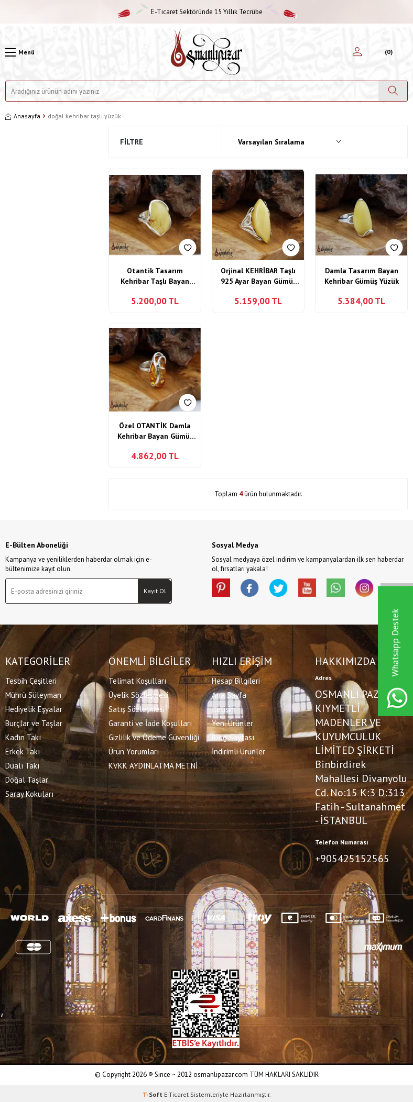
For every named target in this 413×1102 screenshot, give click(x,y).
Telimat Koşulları (137, 680)
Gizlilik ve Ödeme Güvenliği (153, 736)
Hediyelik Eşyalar (33, 708)
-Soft (153, 1092)
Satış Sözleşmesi (136, 708)
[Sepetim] (387, 52)
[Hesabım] (357, 52)
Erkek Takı (22, 750)
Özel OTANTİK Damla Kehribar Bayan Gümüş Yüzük (155, 431)
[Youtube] (316, 588)
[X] (285, 588)
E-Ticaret (176, 1092)
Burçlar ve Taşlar (33, 722)
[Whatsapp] (348, 588)
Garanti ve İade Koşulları (150, 722)
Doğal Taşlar (26, 779)
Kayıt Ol (155, 591)
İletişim (224, 708)
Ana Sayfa (229, 694)
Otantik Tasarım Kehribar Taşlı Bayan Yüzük (155, 276)
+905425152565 (352, 857)
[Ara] (392, 91)
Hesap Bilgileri (236, 680)
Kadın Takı (23, 736)
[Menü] (20, 52)
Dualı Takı (22, 765)
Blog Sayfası (233, 736)
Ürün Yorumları (133, 750)
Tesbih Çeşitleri (31, 680)
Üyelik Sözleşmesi (138, 694)
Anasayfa (22, 116)
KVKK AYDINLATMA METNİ (153, 765)
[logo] (206, 52)
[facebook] (253, 588)
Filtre (131, 142)
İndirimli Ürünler (238, 750)
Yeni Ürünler (232, 722)
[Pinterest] (222, 588)
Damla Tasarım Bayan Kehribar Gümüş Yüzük (361, 276)
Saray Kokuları (29, 793)
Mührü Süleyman (33, 694)
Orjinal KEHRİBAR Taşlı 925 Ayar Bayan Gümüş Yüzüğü (258, 276)
